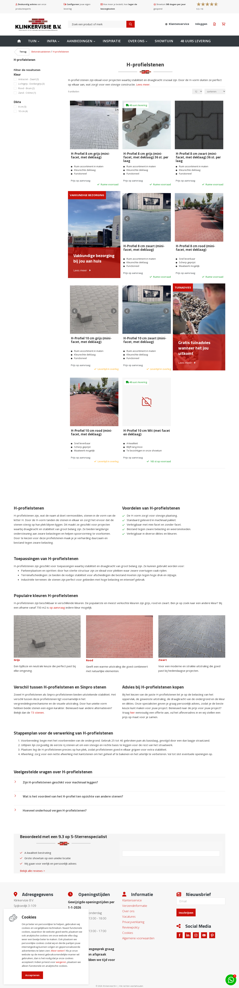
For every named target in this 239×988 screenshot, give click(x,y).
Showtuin (164, 41)
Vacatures (129, 910)
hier (132, 706)
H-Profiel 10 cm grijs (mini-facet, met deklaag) (91, 336)
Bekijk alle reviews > (32, 864)
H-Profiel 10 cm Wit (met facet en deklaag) (146, 426)
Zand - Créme (27, 92)
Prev (128, 126)
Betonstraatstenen (41, 51)
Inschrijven (187, 906)
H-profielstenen (61, 51)
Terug (23, 51)
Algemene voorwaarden (138, 932)
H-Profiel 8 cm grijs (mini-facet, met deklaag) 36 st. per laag (145, 156)
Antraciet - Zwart (28, 79)
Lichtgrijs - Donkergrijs (31, 83)
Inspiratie (112, 41)
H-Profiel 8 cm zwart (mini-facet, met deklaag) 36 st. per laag (198, 156)
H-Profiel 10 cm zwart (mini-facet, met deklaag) (144, 336)
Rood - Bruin (26, 88)
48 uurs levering (195, 41)
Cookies (127, 926)
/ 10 (200, 9)
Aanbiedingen (79, 41)
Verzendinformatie (134, 899)
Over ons (136, 41)
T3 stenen (37, 706)
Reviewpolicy (130, 921)
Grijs (17, 653)
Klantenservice (132, 894)
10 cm (22, 111)
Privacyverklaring (133, 915)
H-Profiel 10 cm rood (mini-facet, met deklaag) (91, 426)
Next (165, 126)
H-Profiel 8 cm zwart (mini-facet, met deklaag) (143, 245)
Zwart (162, 653)
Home (19, 41)
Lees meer (143, 84)
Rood (89, 653)
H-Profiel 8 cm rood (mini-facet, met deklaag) (195, 245)
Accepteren (32, 975)
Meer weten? (58, 950)
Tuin (32, 41)
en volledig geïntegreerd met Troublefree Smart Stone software (133, 986)
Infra (52, 41)
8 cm (22, 106)
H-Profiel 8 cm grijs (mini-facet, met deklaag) (90, 154)
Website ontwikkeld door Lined (91, 986)
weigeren (61, 962)
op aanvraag (57, 601)
